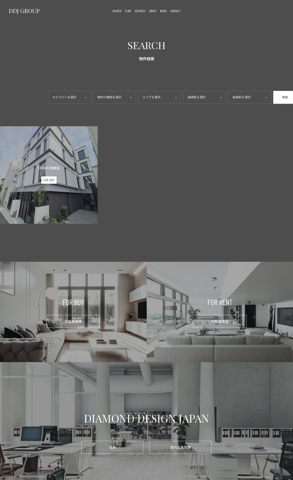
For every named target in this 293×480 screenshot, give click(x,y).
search (116, 11)
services (140, 11)
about (153, 11)
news (163, 11)
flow (128, 11)
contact (175, 11)
